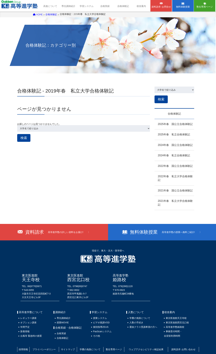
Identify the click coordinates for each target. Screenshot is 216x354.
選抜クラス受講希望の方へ (142, 317)
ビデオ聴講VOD (100, 313)
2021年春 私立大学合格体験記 (173, 196)
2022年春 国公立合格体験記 (172, 165)
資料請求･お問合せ (161, 6)
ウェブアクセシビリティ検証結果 (147, 337)
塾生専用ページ (204, 6)
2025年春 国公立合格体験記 (172, 123)
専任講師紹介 (68, 6)
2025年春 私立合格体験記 (171, 134)
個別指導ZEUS (99, 317)
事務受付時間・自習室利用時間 (172, 322)
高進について (50, 6)
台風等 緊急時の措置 (29, 324)
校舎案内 (141, 6)
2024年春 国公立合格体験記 (172, 144)
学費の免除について (138, 309)
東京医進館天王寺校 (174, 309)
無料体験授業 (183, 6)
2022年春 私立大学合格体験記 (173, 175)
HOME (38, 14)
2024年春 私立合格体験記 (171, 155)
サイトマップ (70, 337)
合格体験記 (123, 6)
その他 (95, 324)
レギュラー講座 (27, 309)
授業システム (99, 309)
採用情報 (24, 337)
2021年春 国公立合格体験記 (172, 186)
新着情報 (23, 320)
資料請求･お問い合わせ (184, 337)
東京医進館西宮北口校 (176, 313)
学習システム (87, 6)
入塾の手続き (135, 313)
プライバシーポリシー (45, 337)
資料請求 (57, 224)
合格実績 (105, 6)
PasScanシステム (101, 320)
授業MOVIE (61, 313)
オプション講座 (27, 313)
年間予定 (23, 317)
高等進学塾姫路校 (173, 317)
